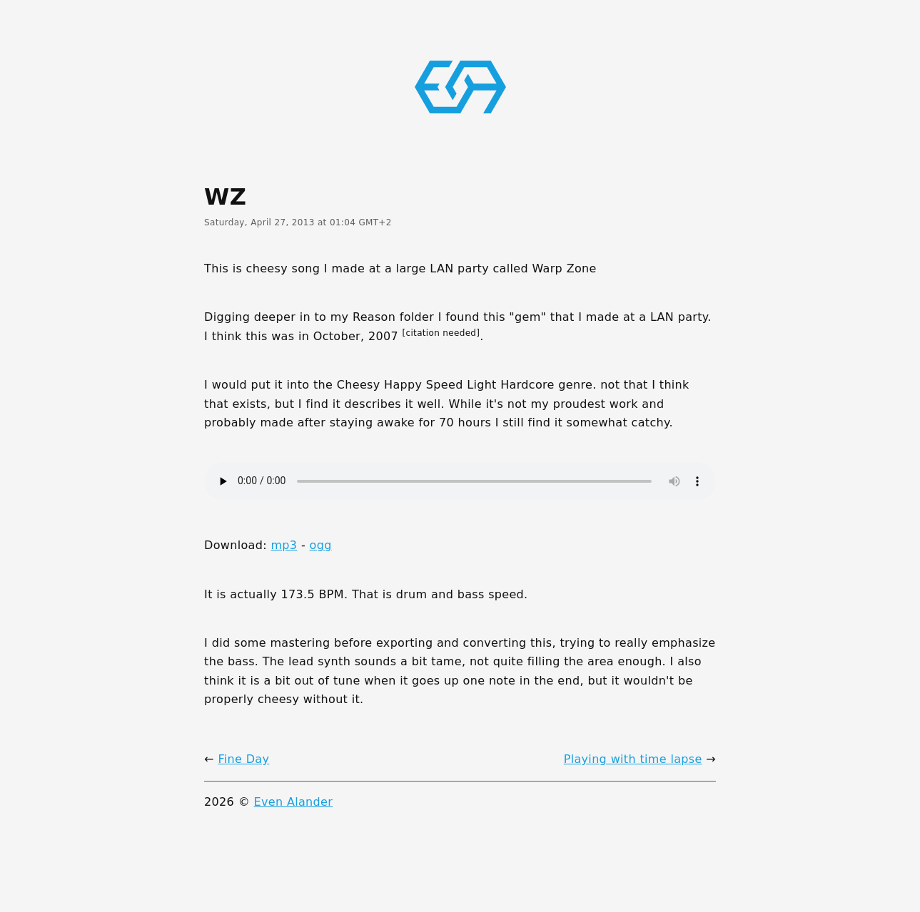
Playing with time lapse (633, 759)
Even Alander (293, 802)
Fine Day (243, 759)
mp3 (284, 545)
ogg (321, 545)
